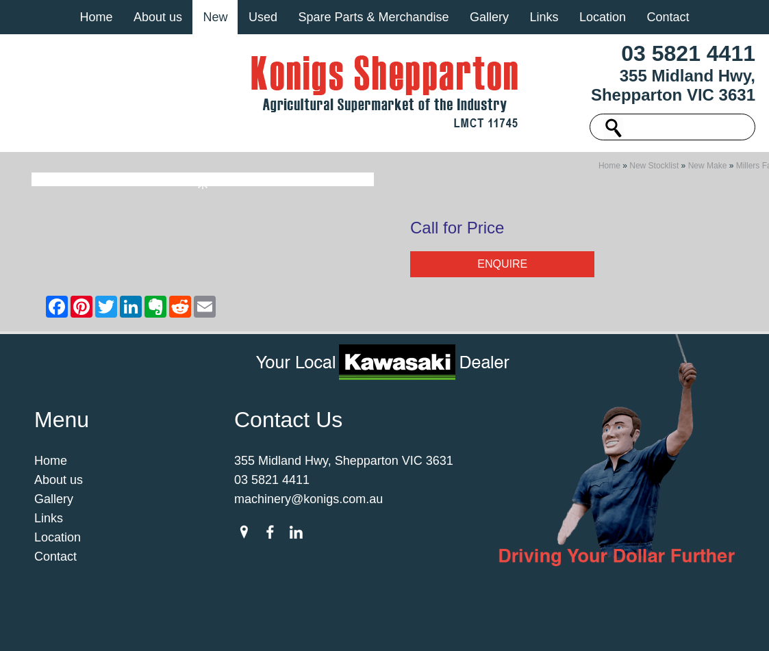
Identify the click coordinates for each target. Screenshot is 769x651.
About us (158, 17)
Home (95, 17)
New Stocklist (654, 170)
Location (602, 17)
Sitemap (178, 626)
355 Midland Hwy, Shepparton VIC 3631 (673, 85)
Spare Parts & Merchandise (373, 17)
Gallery (489, 17)
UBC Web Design (556, 626)
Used (263, 17)
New (215, 17)
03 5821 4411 (688, 53)
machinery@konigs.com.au (308, 503)
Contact (667, 17)
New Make (707, 170)
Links (543, 17)
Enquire (502, 268)
